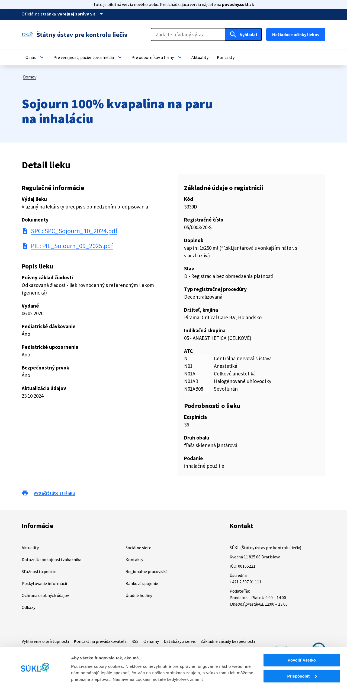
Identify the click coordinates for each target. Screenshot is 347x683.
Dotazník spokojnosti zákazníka (51, 559)
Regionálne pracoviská (147, 571)
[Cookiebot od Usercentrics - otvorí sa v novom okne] (35, 672)
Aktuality (30, 547)
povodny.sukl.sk (238, 4)
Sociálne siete (138, 547)
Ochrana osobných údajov (45, 595)
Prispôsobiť (302, 654)
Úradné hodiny (139, 595)
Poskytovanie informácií (44, 583)
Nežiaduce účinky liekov (295, 34)
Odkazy (28, 607)
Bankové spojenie (142, 583)
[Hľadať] (243, 34)
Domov (29, 77)
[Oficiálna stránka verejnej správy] (81, 14)
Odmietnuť (301, 669)
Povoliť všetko (302, 637)
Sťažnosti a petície (39, 571)
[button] (35, 57)
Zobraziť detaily (86, 672)
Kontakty (134, 559)
